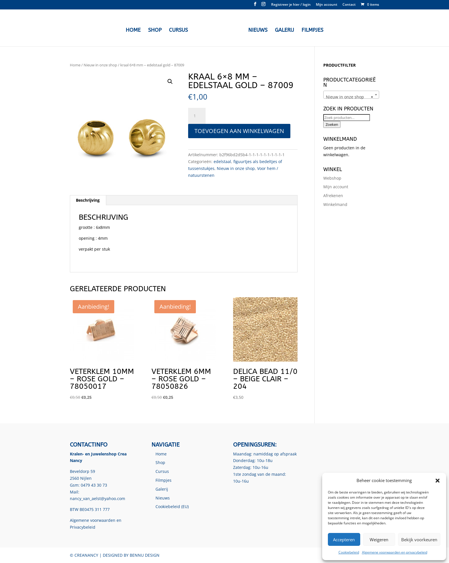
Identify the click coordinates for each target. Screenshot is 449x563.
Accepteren (344, 539)
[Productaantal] (196, 116)
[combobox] (351, 95)
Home (134, 29)
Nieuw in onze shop (100, 65)
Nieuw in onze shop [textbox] (349, 97)
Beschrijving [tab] (88, 200)
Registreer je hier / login (291, 5)
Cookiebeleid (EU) (172, 506)
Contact (349, 5)
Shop (156, 29)
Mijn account (326, 5)
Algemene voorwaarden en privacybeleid (394, 552)
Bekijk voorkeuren (419, 539)
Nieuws (256, 29)
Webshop (332, 178)
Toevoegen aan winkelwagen (239, 131)
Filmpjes (311, 29)
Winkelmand (335, 204)
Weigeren (379, 539)
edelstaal (222, 161)
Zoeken (332, 124)
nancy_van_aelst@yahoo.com (97, 498)
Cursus (179, 29)
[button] (437, 480)
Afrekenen (333, 195)
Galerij (283, 29)
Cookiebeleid (348, 552)
